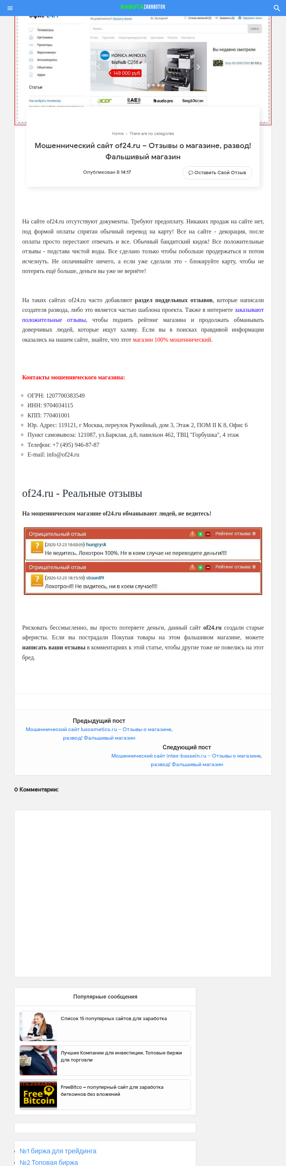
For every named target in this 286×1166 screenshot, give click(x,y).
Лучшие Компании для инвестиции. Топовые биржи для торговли (121, 1030)
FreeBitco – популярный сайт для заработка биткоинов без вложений (112, 1064)
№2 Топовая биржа (48, 1136)
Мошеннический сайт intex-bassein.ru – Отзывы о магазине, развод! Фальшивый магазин (210, 738)
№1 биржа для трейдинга (57, 1124)
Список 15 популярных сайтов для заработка (114, 991)
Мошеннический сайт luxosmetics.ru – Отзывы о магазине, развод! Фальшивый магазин (76, 738)
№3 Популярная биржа (54, 1147)
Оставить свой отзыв (220, 172)
